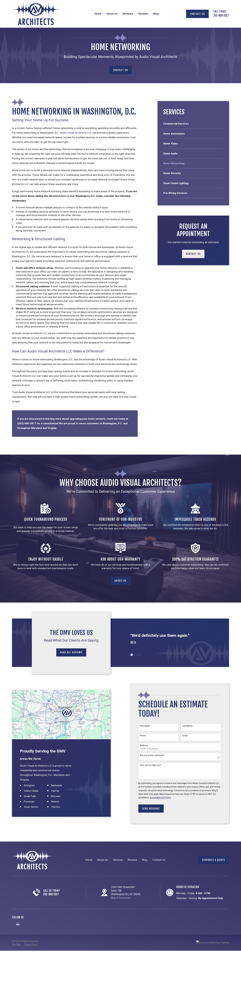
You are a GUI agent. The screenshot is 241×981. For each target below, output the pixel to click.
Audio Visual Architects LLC (76, 132)
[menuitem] (193, 125)
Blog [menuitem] (156, 13)
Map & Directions (120, 897)
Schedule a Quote (213, 860)
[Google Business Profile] (18, 924)
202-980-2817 (221, 15)
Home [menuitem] (97, 13)
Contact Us (197, 13)
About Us (102, 859)
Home (88, 859)
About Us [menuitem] (112, 13)
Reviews (132, 859)
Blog (144, 859)
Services (118, 859)
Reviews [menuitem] (143, 13)
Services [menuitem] (127, 13)
